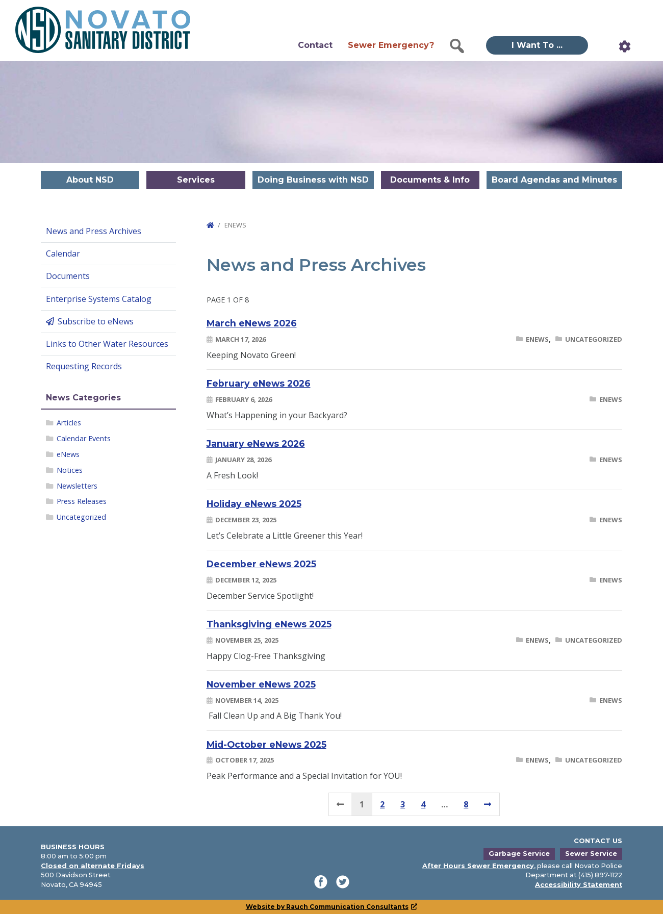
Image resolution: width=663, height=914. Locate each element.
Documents (68, 276)
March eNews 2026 (252, 323)
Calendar (63, 253)
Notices (70, 470)
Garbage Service (519, 853)
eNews (68, 454)
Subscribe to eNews (96, 321)
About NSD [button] (90, 180)
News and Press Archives (93, 231)
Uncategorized (81, 517)
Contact (315, 45)
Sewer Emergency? (391, 45)
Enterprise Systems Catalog (98, 298)
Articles (69, 422)
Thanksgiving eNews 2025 (269, 624)
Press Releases (82, 501)
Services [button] (196, 180)
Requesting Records (84, 366)
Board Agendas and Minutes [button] (554, 180)
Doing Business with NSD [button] (313, 180)
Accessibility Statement (578, 884)
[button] (457, 46)
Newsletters (77, 486)
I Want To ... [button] (537, 45)
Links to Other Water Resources (107, 343)
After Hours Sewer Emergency (478, 866)
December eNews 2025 (261, 563)
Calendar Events (84, 438)
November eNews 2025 (261, 684)
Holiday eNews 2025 (254, 503)
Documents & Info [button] (430, 180)
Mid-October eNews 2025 (266, 744)
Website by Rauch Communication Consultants (332, 906)
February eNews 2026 (259, 383)
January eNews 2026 (256, 443)
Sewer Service (591, 853)
